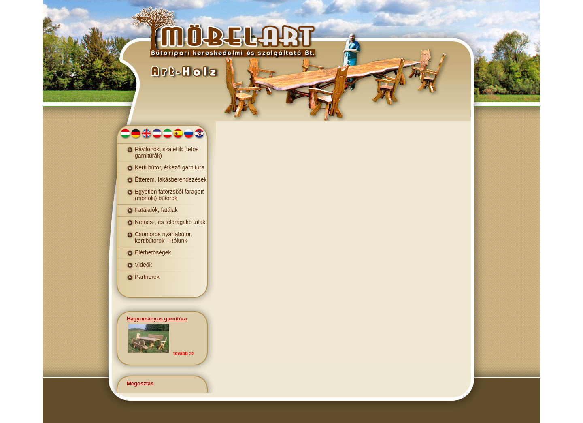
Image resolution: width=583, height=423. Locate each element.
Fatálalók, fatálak (156, 210)
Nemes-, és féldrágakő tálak (170, 222)
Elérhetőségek (153, 252)
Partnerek (147, 276)
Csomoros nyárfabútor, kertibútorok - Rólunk (163, 237)
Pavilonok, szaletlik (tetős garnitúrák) (166, 152)
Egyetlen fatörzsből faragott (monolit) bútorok (169, 194)
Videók (143, 264)
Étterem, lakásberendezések (170, 179)
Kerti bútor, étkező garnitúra (169, 167)
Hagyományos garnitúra (157, 319)
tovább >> (183, 353)
